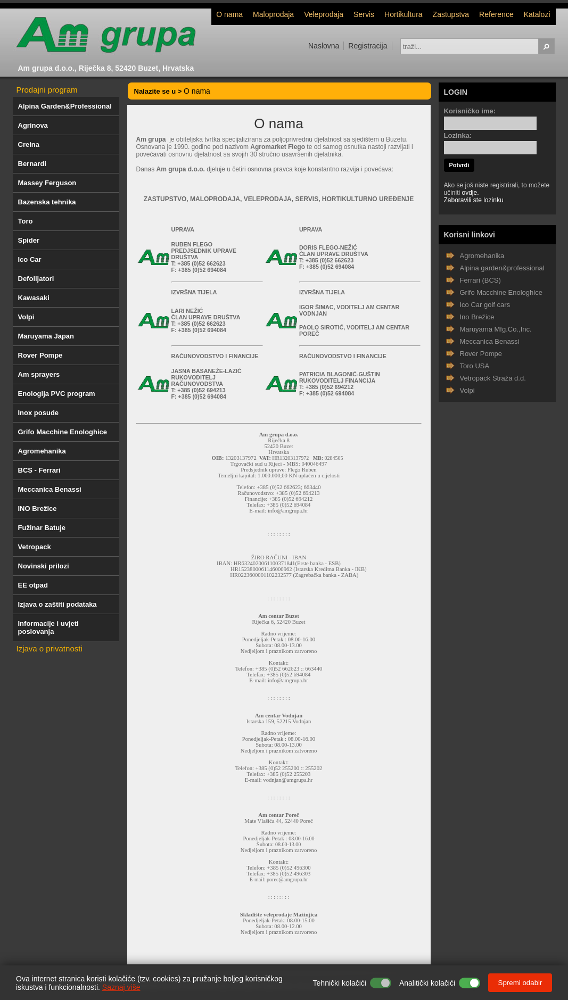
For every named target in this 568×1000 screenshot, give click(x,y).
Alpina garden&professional (502, 268)
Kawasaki (34, 298)
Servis (363, 14)
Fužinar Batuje (42, 528)
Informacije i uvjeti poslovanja (48, 627)
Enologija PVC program (56, 394)
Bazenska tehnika (47, 202)
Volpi (26, 317)
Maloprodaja (273, 14)
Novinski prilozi (43, 566)
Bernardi (32, 164)
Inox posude (38, 413)
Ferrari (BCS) (480, 280)
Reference (496, 14)
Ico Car (30, 259)
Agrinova (33, 125)
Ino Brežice (477, 317)
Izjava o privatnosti (50, 648)
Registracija (367, 46)
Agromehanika (42, 451)
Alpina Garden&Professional (65, 106)
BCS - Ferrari (39, 470)
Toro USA (475, 366)
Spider (28, 240)
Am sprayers (39, 374)
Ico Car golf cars (485, 305)
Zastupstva (451, 14)
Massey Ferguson (47, 183)
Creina (28, 144)
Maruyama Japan (46, 336)
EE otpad (33, 585)
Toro (25, 221)
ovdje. (470, 192)
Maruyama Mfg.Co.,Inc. (496, 329)
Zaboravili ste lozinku (474, 200)
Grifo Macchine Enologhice (63, 432)
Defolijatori (36, 279)
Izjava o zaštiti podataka (57, 604)
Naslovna (323, 46)
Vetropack (34, 547)
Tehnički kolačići (339, 983)
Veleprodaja (323, 14)
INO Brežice (37, 509)
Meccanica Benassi (49, 489)
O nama (229, 14)
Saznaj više (121, 987)
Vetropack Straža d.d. (493, 378)
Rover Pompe (40, 355)
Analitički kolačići (427, 983)
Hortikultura (403, 14)
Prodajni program (47, 89)
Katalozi (537, 14)
